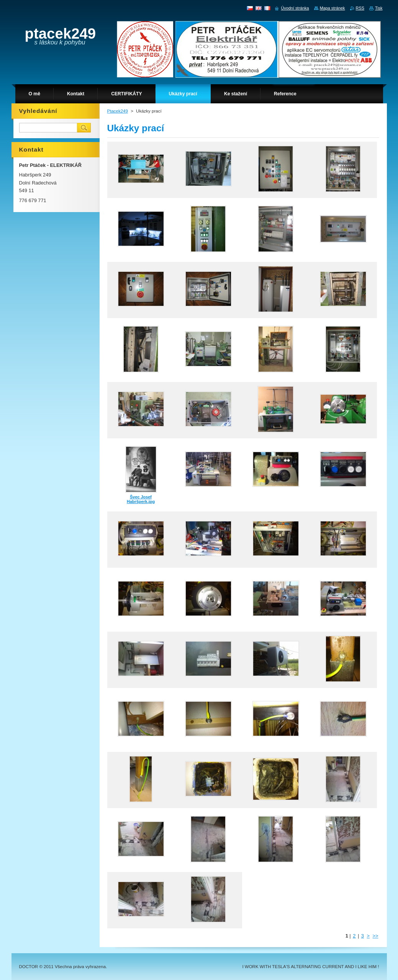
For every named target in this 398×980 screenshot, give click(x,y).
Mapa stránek (332, 8)
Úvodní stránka (295, 8)
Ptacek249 (117, 111)
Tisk (379, 8)
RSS (360, 8)
